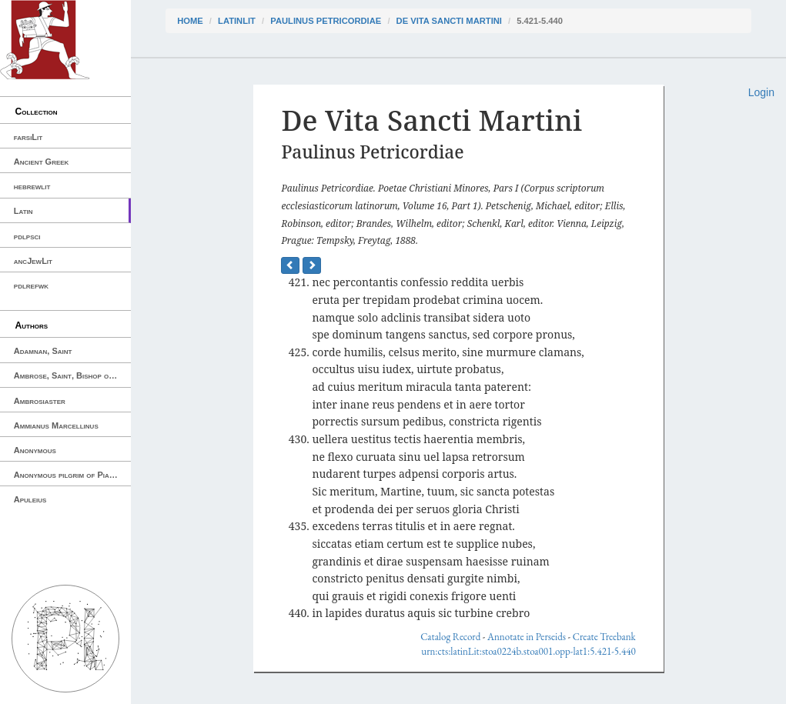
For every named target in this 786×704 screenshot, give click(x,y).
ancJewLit (33, 260)
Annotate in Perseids (526, 636)
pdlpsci (27, 236)
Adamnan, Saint (43, 350)
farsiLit (28, 137)
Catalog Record (450, 636)
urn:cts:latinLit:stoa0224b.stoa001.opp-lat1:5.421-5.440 (528, 651)
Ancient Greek (41, 161)
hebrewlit (32, 186)
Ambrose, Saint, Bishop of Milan (72, 375)
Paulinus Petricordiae (325, 20)
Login (761, 92)
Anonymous (35, 450)
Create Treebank (604, 636)
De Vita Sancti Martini (449, 20)
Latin (23, 210)
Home (190, 20)
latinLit (237, 20)
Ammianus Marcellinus (56, 425)
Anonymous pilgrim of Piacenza (72, 474)
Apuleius (30, 499)
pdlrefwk (31, 285)
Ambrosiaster (39, 400)
